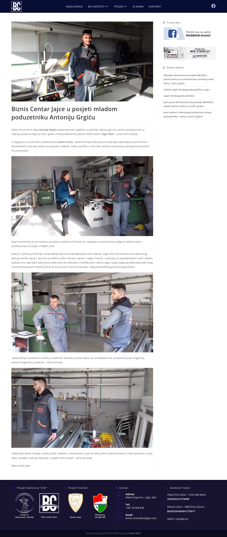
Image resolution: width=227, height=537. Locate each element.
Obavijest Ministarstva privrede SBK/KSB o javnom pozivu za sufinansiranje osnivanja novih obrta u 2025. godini (189, 79)
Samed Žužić (135, 533)
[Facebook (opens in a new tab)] (213, 6)
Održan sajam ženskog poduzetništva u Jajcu (187, 89)
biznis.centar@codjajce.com (141, 518)
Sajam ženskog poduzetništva (179, 95)
